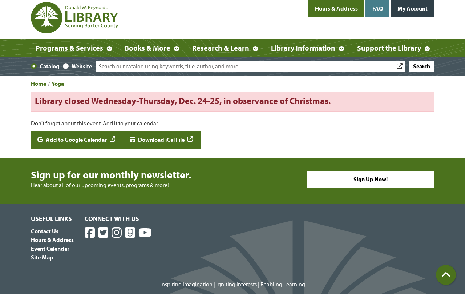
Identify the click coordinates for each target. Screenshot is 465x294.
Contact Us (44, 231)
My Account (412, 8)
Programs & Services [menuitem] (69, 47)
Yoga (58, 83)
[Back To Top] (446, 275)
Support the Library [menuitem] (389, 47)
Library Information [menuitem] (303, 47)
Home (38, 83)
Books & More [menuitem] (147, 47)
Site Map (42, 257)
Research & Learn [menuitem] (220, 47)
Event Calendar (50, 248)
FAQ (377, 8)
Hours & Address (336, 8)
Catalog (49, 66)
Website (82, 66)
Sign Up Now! (370, 179)
